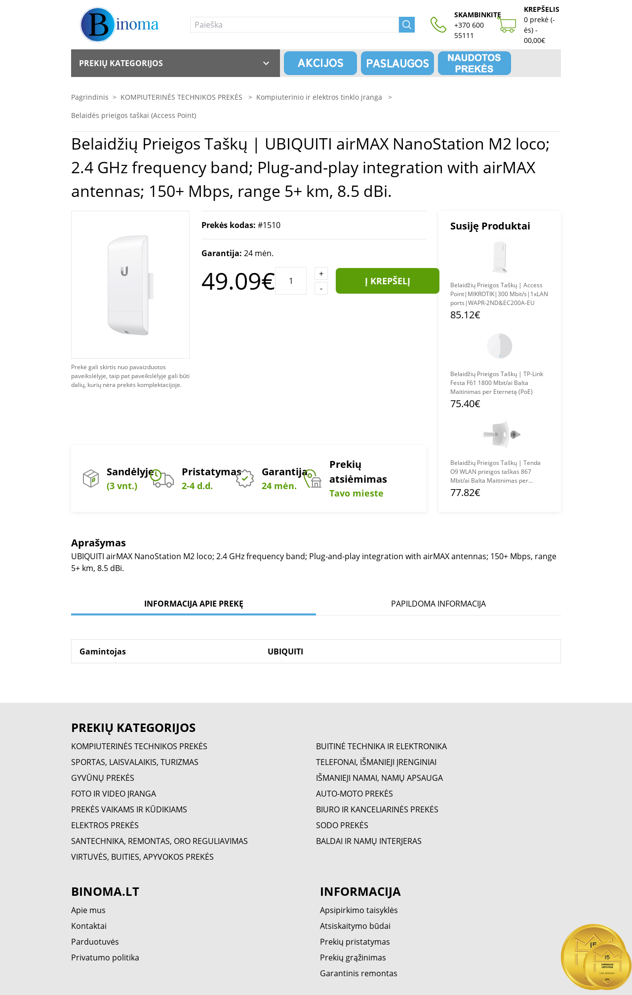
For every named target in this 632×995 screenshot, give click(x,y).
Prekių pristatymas (355, 941)
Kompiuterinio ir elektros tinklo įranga (320, 97)
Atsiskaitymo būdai (355, 925)
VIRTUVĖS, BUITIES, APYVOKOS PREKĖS (142, 856)
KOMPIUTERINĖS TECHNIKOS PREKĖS (182, 97)
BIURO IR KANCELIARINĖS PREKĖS (377, 809)
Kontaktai (89, 925)
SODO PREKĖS (342, 825)
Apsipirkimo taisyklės (359, 910)
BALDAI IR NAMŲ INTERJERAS (369, 841)
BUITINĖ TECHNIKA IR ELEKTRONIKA (381, 746)
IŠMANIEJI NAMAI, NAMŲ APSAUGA (379, 777)
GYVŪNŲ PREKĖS (102, 777)
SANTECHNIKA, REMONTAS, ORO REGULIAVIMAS (159, 841)
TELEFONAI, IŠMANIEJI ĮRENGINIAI (376, 762)
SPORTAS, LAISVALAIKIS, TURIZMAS (134, 762)
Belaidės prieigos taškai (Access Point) (133, 115)
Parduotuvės (95, 941)
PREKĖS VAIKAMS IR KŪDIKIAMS (129, 809)
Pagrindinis (90, 97)
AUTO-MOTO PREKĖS (354, 793)
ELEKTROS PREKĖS (105, 825)
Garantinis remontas (358, 973)
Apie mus (88, 910)
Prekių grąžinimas (353, 957)
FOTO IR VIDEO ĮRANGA (113, 793)
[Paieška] (294, 25)
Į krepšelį (387, 281)
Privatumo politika (105, 957)
